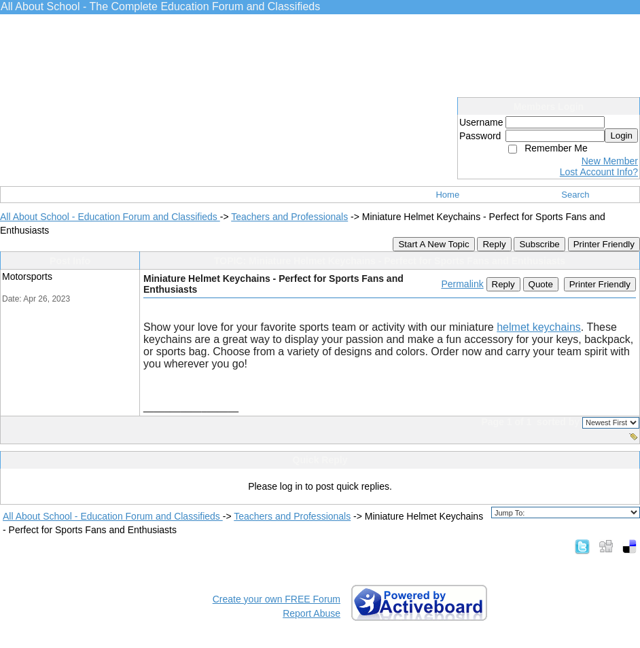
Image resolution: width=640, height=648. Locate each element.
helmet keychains (539, 327)
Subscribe (539, 244)
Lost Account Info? (599, 171)
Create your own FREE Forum (276, 599)
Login (621, 135)
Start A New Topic (433, 244)
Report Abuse (311, 613)
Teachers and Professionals (289, 216)
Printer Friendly (604, 244)
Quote (541, 284)
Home (447, 195)
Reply (493, 244)
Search (575, 195)
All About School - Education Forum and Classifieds (110, 216)
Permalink (462, 283)
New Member (610, 161)
